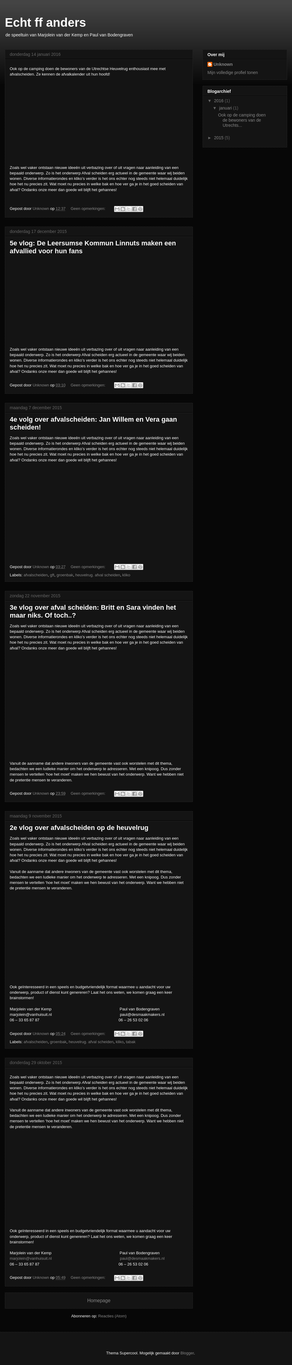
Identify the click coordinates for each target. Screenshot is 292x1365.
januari (226, 108)
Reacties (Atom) (112, 1316)
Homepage (98, 1300)
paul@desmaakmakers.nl (142, 1258)
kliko (126, 575)
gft (52, 575)
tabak (131, 1042)
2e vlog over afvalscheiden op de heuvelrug (79, 827)
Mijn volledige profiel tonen (232, 72)
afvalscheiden (36, 575)
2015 (219, 137)
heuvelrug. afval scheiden (97, 575)
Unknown (223, 64)
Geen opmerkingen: (88, 208)
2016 (219, 100)
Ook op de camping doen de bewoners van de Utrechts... (242, 120)
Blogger (187, 1353)
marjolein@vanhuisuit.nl (31, 1258)
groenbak (65, 575)
